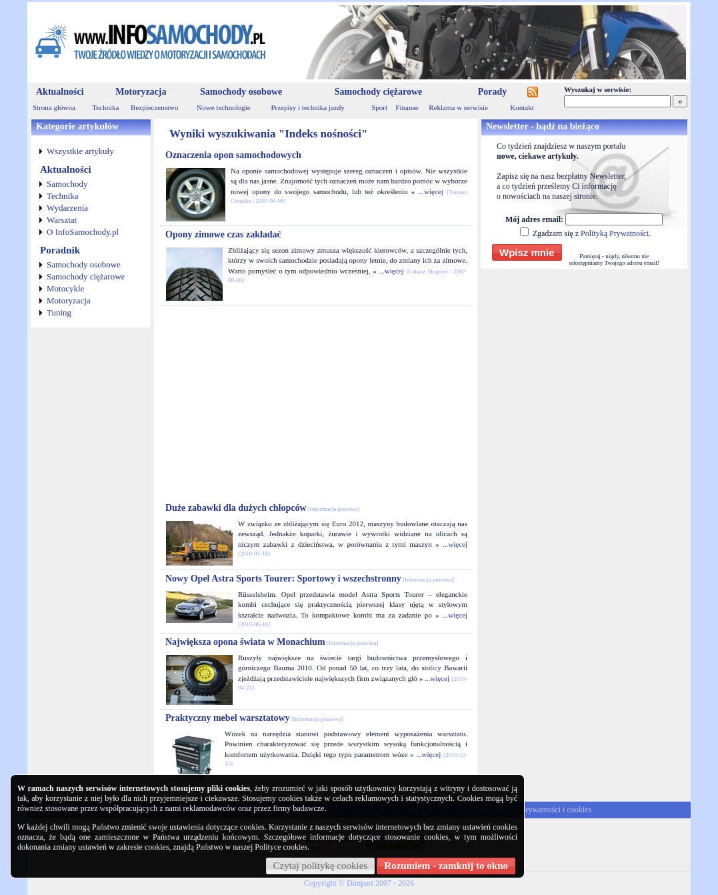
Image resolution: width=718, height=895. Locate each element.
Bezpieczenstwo (154, 107)
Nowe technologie (223, 107)
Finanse (406, 107)
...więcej (431, 191)
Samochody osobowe (241, 92)
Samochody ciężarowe (379, 92)
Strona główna (54, 107)
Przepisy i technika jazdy (307, 107)
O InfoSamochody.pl (83, 232)
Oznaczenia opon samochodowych (233, 155)
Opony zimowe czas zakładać (223, 234)
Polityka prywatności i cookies (542, 809)
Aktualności (60, 92)
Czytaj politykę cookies (320, 865)
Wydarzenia (67, 208)
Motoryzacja (140, 92)
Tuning (59, 312)
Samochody (67, 184)
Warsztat (62, 220)
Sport (379, 107)
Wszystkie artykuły (80, 151)
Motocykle (65, 288)
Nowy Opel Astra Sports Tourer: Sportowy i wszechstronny (310, 579)
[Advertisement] (316, 404)
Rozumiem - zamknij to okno (446, 865)
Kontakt (521, 107)
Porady (492, 92)
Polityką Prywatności (615, 233)
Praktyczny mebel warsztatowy (254, 718)
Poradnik (60, 250)
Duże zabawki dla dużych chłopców (262, 508)
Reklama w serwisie (458, 107)
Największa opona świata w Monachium (272, 642)
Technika (105, 107)
